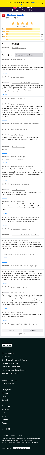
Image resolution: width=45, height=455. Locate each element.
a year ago (22, 48)
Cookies (13, 435)
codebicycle (13, 17)
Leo (13, 135)
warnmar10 (15, 65)
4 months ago (21, 59)
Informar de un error (9, 380)
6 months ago (35, 83)
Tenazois (15, 129)
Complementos (8, 353)
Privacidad (5, 435)
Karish (14, 156)
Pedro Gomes (16, 229)
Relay (4, 416)
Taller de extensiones (10, 363)
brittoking (15, 240)
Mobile (4, 397)
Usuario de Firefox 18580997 (21, 324)
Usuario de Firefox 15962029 (21, 235)
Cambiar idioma (6, 448)
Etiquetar (4, 73)
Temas (24, 10)
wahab (14, 59)
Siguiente (33, 330)
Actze (14, 147)
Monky (14, 312)
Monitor (5, 420)
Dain (13, 104)
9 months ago (28, 166)
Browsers (5, 409)
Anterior (12, 330)
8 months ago (20, 147)
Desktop (5, 393)
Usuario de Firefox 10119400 (21, 123)
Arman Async (16, 287)
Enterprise (5, 400)
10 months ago (25, 229)
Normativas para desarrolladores (14, 370)
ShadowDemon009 (18, 166)
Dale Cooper (16, 184)
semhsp (14, 293)
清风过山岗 (15, 48)
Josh (13, 201)
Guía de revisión (8, 384)
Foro (3, 377)
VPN (3, 413)
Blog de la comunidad (10, 373)
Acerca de (6, 357)
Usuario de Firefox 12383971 (20, 265)
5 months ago (20, 77)
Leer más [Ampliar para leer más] (5, 258)
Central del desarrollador (11, 367)
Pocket (4, 423)
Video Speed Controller (15, 15)
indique (14, 438)
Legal (20, 435)
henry (14, 190)
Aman (13, 77)
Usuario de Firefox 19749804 (21, 83)
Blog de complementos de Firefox (14, 360)
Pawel (14, 98)
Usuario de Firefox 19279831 (21, 271)
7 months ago (19, 135)
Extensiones (16, 10)
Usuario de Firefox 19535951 (21, 217)
